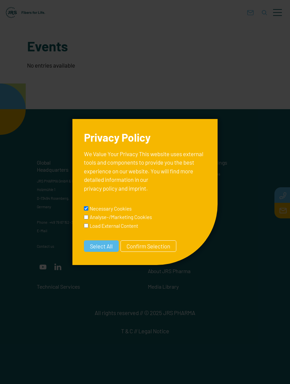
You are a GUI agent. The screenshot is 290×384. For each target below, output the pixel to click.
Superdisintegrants (166, 199)
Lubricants (159, 208)
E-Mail (42, 231)
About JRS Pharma (169, 271)
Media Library (163, 286)
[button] (277, 12)
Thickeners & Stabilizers (170, 217)
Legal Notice (153, 331)
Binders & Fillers (163, 191)
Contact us (45, 246)
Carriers (157, 225)
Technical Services (58, 286)
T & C (127, 331)
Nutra (212, 182)
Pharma (213, 174)
